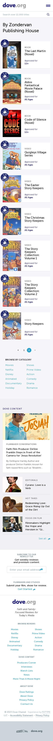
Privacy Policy (26, 700)
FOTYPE (46, 712)
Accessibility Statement (21, 715)
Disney (9, 374)
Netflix (9, 369)
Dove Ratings (26, 692)
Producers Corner (26, 662)
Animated (11, 378)
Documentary (13, 383)
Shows (30, 365)
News (27, 675)
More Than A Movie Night (26, 679)
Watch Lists (26, 670)
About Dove (26, 696)
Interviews (26, 667)
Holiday (9, 387)
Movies (9, 365)
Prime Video (34, 369)
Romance (32, 387)
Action (30, 374)
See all (44, 538)
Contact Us (26, 704)
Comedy (31, 378)
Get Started (26, 589)
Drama (30, 383)
